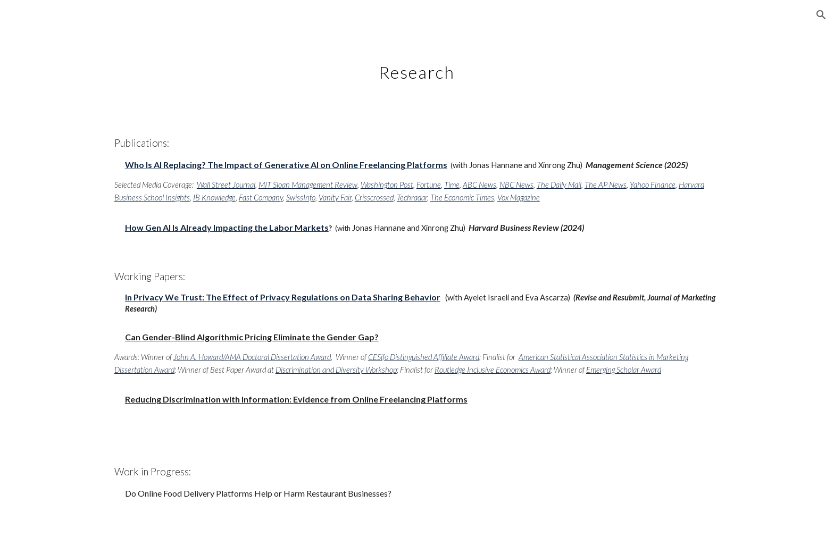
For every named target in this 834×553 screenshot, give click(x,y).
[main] (417, 66)
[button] (821, 15)
